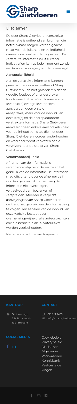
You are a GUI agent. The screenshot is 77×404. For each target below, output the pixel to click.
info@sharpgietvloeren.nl (59, 318)
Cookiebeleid (52, 337)
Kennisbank (51, 361)
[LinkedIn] (14, 346)
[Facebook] (7, 346)
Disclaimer (50, 347)
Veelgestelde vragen (51, 367)
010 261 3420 (55, 314)
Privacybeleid (52, 342)
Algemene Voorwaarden (52, 353)
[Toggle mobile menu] (69, 11)
